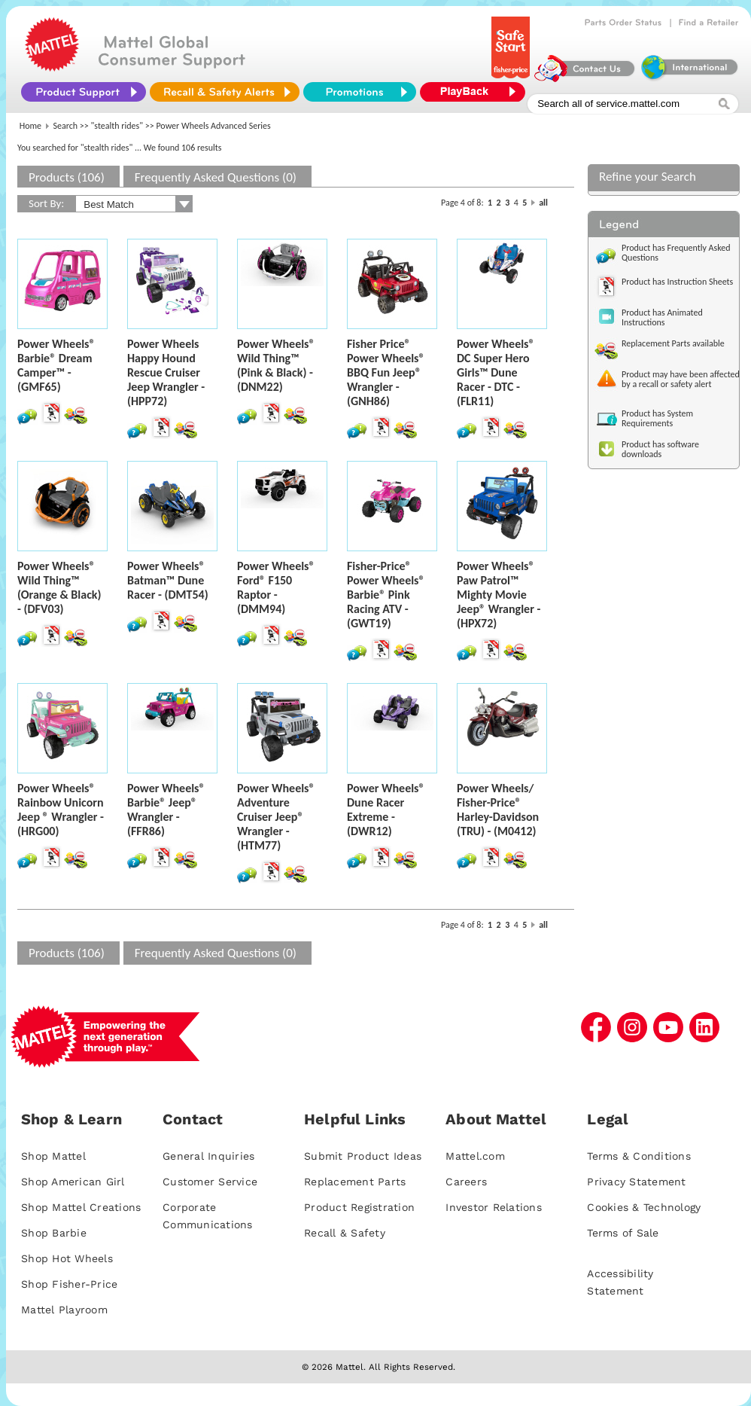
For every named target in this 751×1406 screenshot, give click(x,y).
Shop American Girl (73, 1182)
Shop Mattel (53, 1156)
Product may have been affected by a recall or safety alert (681, 379)
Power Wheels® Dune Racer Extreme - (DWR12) (386, 809)
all (543, 202)
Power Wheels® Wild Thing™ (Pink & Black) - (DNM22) (276, 365)
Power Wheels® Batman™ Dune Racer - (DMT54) (167, 580)
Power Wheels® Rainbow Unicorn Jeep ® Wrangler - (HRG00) (60, 809)
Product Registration (359, 1207)
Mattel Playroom (64, 1310)
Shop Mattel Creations (81, 1207)
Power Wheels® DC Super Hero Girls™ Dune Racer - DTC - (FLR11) (496, 372)
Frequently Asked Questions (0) (215, 177)
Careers (466, 1182)
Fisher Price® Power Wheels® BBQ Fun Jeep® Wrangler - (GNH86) (386, 372)
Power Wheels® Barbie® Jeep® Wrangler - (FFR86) (166, 809)
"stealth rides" (117, 125)
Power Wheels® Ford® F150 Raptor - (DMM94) (276, 587)
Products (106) (67, 177)
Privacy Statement (636, 1182)
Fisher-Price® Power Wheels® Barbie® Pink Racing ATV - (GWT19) (386, 594)
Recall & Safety (344, 1233)
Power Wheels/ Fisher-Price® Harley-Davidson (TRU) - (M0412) (498, 809)
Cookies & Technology (644, 1207)
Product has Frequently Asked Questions (676, 252)
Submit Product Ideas (362, 1156)
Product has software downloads (660, 449)
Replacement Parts (355, 1182)
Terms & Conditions (639, 1156)
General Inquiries (208, 1156)
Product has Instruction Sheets (677, 281)
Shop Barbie (54, 1233)
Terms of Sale (622, 1233)
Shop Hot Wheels (67, 1258)
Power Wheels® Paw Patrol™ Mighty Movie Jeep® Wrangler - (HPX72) (498, 594)
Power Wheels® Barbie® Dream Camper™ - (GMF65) (56, 365)
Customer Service (210, 1182)
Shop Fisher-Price (69, 1284)
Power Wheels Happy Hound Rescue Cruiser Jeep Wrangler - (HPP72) (166, 372)
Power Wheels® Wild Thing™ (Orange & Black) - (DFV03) (59, 587)
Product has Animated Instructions (662, 317)
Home (30, 125)
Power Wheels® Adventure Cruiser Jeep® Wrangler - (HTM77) (276, 816)
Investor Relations (493, 1207)
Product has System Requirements (657, 418)
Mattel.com (475, 1156)
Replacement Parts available (673, 343)
